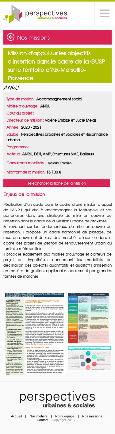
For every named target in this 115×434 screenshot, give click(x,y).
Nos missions (33, 37)
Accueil (16, 416)
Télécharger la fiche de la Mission (57, 183)
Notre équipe (65, 416)
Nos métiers (38, 416)
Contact (42, 420)
